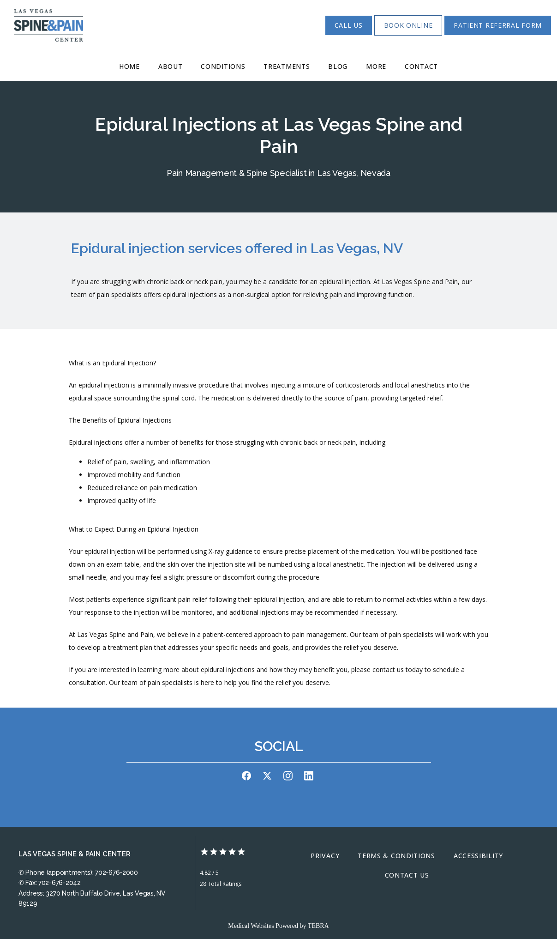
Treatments (287, 66)
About (170, 66)
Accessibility (478, 855)
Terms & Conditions (396, 855)
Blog (337, 66)
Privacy (325, 855)
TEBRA (318, 925)
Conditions (223, 66)
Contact (421, 66)
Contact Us (407, 875)
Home (129, 66)
